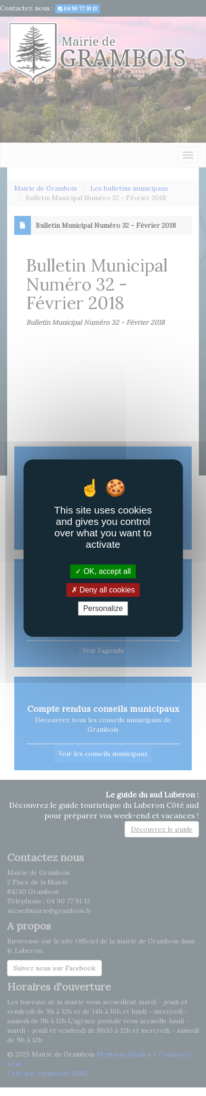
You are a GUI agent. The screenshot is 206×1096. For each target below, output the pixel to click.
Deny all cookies (103, 590)
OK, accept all (103, 571)
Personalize (103, 608)
